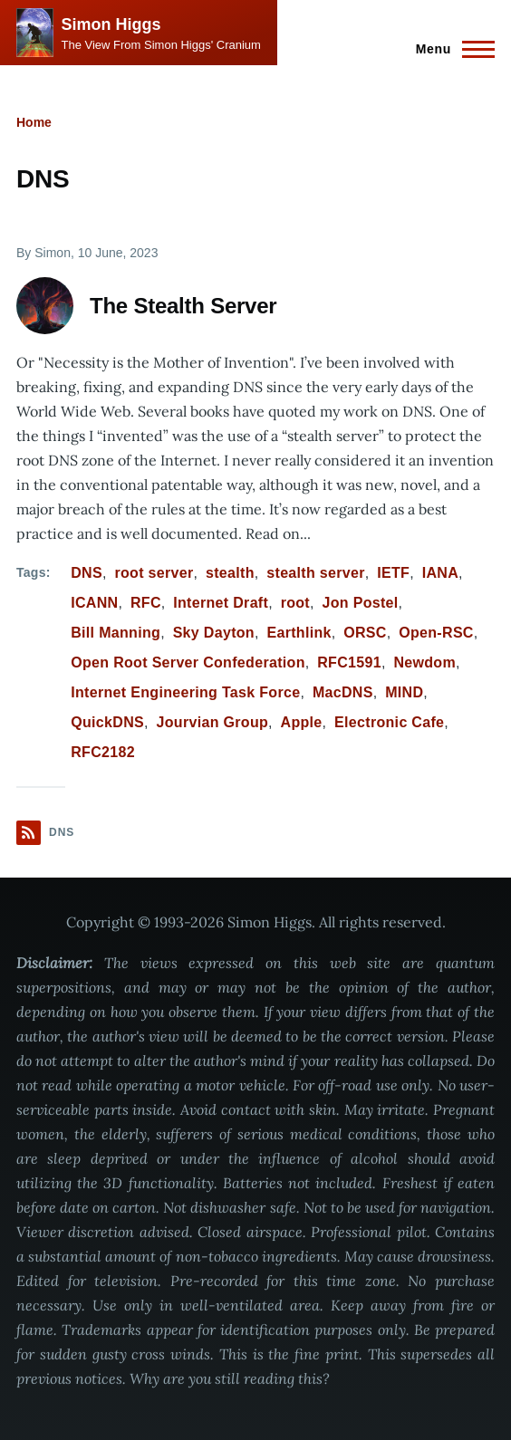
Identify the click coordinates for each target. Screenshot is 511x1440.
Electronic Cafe (389, 722)
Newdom (424, 662)
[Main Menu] (450, 49)
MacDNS (343, 692)
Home (34, 122)
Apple (302, 722)
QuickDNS (107, 722)
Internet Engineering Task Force (185, 692)
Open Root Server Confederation (188, 662)
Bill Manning (115, 632)
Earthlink (298, 632)
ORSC (365, 632)
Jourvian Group (212, 722)
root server (153, 573)
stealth (230, 573)
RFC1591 (349, 662)
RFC (145, 602)
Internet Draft (220, 602)
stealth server (315, 573)
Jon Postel (360, 602)
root (295, 602)
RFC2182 (103, 752)
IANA (440, 573)
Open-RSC (436, 632)
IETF (393, 573)
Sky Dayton (214, 632)
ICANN (94, 602)
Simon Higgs (111, 24)
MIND (404, 692)
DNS (86, 573)
